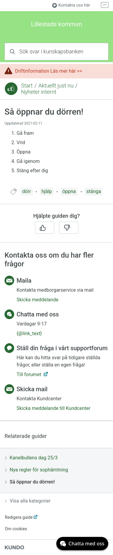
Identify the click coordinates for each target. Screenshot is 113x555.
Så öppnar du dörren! (30, 482)
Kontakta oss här (71, 5)
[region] (56, 147)
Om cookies (16, 528)
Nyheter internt (38, 92)
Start (27, 85)
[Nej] (68, 228)
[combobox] (56, 51)
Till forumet (29, 374)
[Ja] (44, 228)
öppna (69, 191)
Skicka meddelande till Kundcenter (53, 408)
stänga (93, 191)
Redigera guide (19, 517)
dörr (26, 191)
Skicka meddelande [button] (37, 300)
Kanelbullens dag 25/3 (31, 458)
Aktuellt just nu (55, 85)
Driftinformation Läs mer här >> (48, 71)
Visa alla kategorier (28, 501)
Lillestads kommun (56, 24)
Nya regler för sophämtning (36, 470)
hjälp (47, 191)
